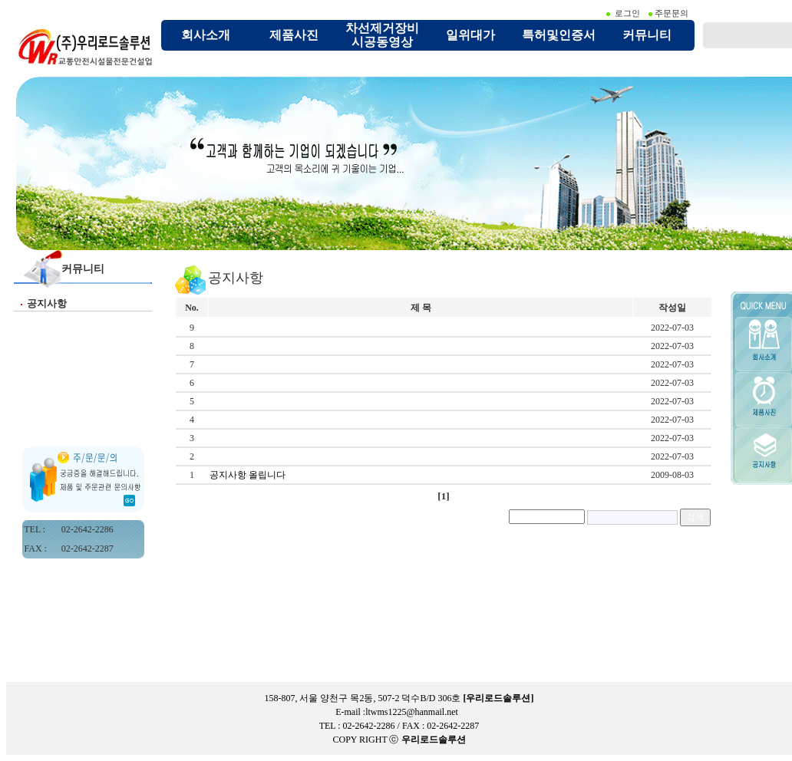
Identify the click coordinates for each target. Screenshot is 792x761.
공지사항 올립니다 (250, 474)
